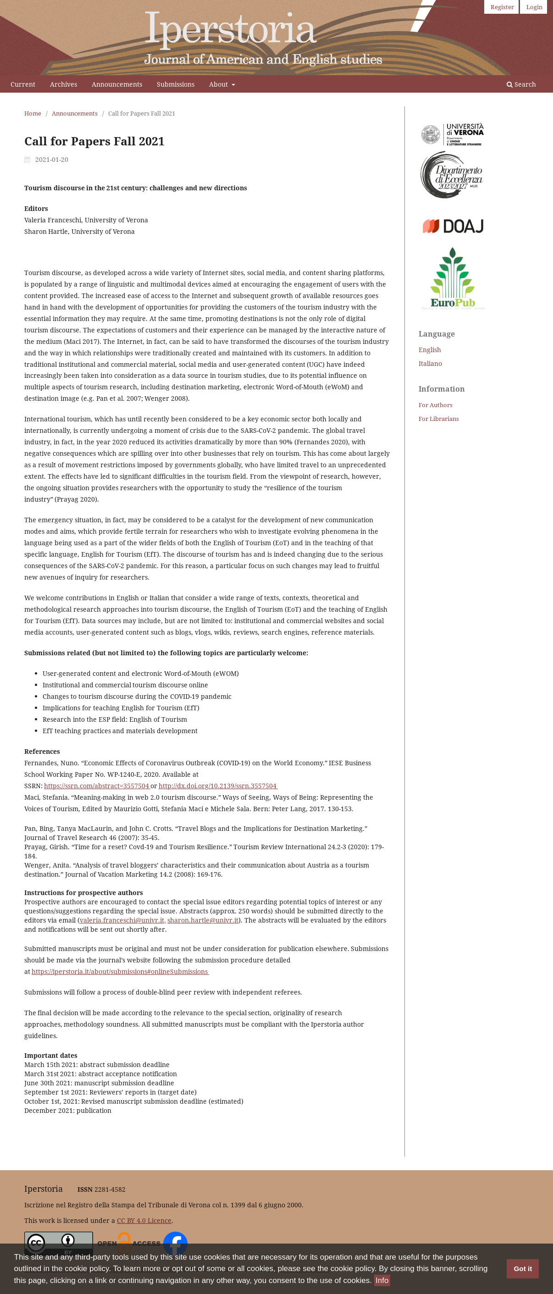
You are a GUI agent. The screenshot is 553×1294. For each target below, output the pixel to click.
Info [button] (382, 1281)
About (219, 84)
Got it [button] (523, 1269)
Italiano (430, 363)
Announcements (117, 84)
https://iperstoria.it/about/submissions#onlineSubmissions (120, 971)
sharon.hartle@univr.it (202, 920)
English (430, 349)
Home (32, 113)
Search (521, 84)
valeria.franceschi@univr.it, (123, 920)
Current (23, 84)
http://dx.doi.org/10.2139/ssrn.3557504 (218, 785)
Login (534, 7)
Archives (63, 84)
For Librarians (439, 419)
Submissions (175, 84)
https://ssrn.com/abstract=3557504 (97, 785)
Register (502, 7)
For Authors (436, 405)
